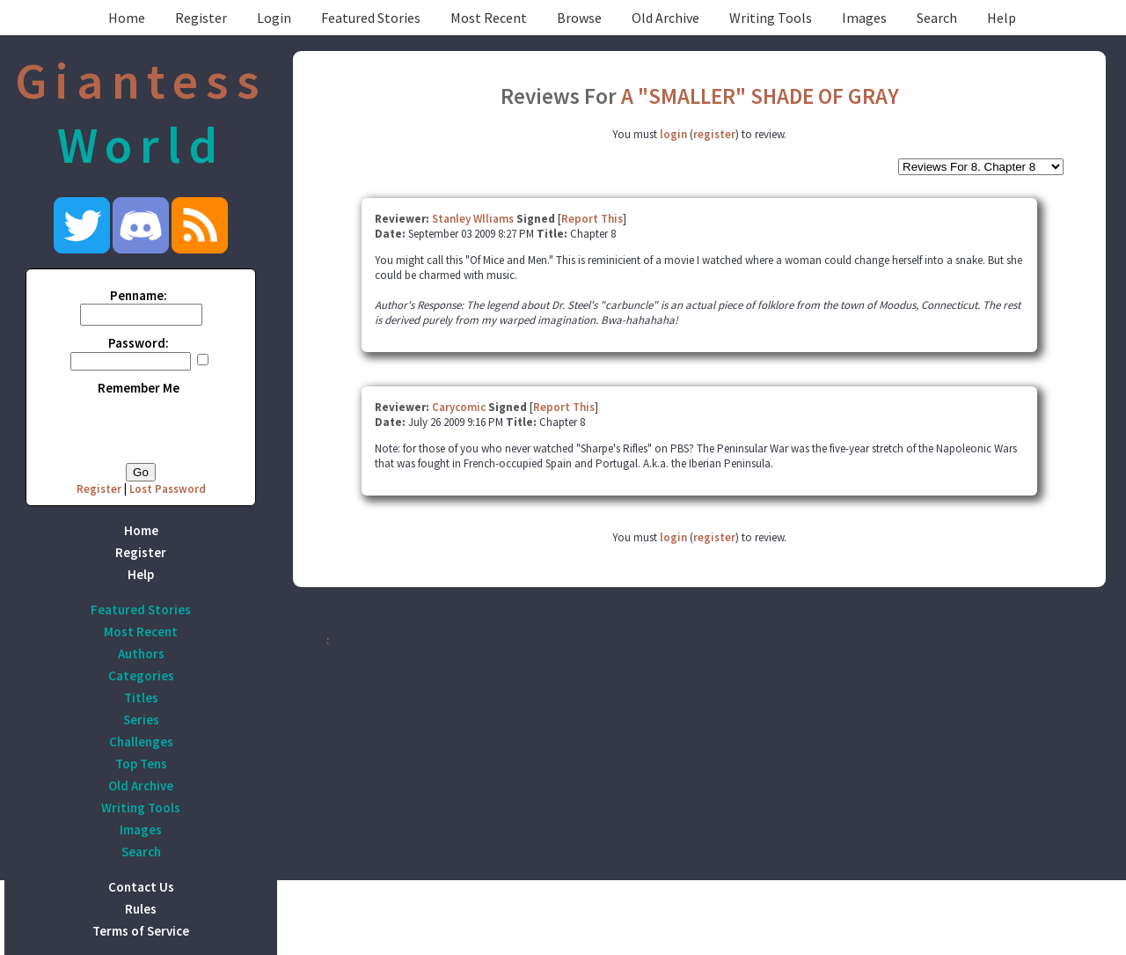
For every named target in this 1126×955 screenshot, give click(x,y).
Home (126, 17)
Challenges (141, 741)
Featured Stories (370, 17)
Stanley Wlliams (473, 218)
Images (864, 17)
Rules (141, 908)
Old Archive (665, 17)
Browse (579, 17)
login (673, 134)
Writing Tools (770, 17)
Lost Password (167, 488)
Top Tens (141, 763)
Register (201, 17)
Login (274, 17)
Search (937, 17)
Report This (592, 218)
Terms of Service (140, 930)
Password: (138, 342)
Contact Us (141, 886)
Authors (141, 653)
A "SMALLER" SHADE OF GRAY (760, 96)
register (714, 134)
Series (141, 719)
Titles (141, 697)
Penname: (138, 295)
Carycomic (459, 407)
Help (1001, 17)
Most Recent (488, 17)
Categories (141, 675)
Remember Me (138, 387)
